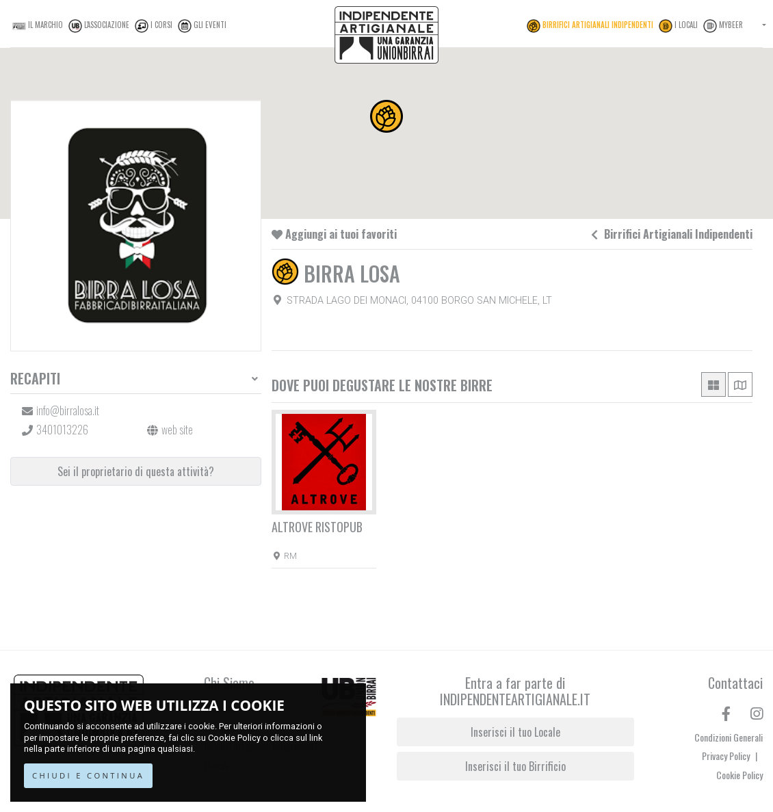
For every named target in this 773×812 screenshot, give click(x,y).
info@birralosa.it (67, 410)
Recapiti (35, 378)
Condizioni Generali (728, 737)
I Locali (678, 26)
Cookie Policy (234, 738)
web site (177, 429)
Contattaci (735, 682)
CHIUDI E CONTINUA (88, 775)
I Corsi (153, 26)
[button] (386, 116)
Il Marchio (37, 26)
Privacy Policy (729, 755)
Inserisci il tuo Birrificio (515, 766)
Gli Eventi (202, 26)
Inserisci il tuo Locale (515, 732)
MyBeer (723, 26)
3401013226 (62, 429)
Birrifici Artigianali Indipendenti (590, 26)
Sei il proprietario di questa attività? (135, 471)
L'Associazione (98, 26)
